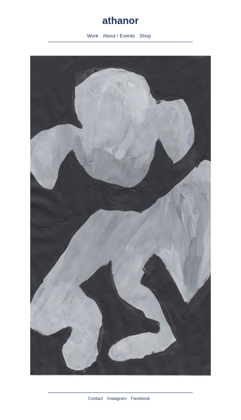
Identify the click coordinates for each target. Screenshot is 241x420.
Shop (145, 36)
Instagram (117, 398)
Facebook (140, 398)
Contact (95, 398)
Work (92, 36)
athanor (120, 20)
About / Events (119, 36)
